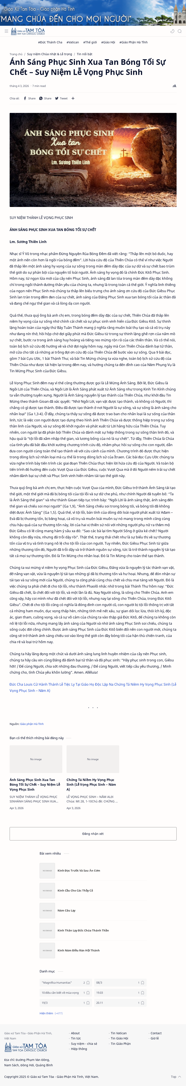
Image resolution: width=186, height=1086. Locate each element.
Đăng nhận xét (93, 834)
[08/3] (120, 983)
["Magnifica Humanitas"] (66, 983)
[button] (172, 31)
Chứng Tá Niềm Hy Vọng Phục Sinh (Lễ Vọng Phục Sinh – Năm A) (91, 785)
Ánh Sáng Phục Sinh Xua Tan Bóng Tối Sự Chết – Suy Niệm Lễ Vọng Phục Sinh (35, 785)
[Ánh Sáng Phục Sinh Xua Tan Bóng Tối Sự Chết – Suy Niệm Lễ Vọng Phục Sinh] (36, 759)
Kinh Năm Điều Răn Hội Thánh (79, 950)
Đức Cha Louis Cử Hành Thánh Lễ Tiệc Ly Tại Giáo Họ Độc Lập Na (61, 684)
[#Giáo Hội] (108, 42)
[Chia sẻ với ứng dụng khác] (73, 98)
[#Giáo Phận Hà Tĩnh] (133, 42)
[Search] (179, 31)
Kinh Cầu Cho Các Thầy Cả (75, 890)
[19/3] (66, 1003)
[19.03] (120, 993)
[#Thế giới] (90, 42)
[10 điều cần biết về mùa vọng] (66, 993)
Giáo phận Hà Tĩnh (32, 724)
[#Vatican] (73, 42)
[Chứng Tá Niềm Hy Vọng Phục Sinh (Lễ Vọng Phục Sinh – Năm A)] (93, 759)
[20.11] (120, 1003)
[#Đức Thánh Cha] (50, 42)
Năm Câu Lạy (67, 910)
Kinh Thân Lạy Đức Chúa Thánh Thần (83, 930)
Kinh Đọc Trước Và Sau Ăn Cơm (79, 870)
